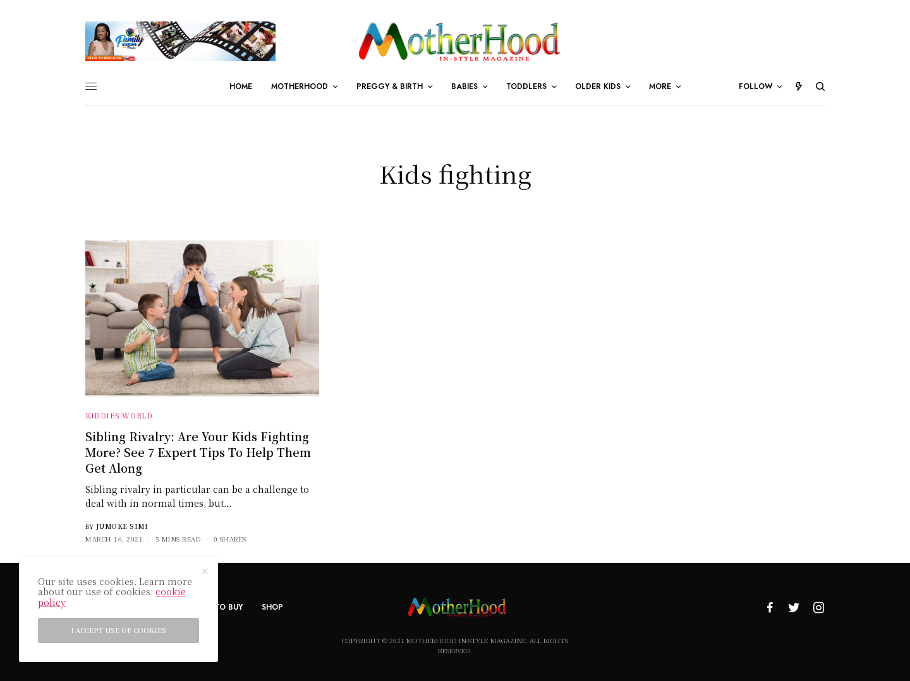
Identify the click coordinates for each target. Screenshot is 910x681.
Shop (272, 607)
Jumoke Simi (122, 526)
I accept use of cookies (118, 630)
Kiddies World (118, 415)
